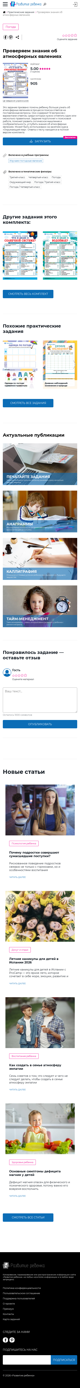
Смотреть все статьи (28, 1217)
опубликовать (40, 724)
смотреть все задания (28, 403)
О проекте (9, 1303)
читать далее (17, 877)
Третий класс (17, 177)
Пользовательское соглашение (21, 1293)
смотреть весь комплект (28, 294)
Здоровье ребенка (22, 1162)
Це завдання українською (16, 101)
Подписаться (64, 1360)
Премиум (8, 1308)
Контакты (8, 1314)
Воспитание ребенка (24, 1056)
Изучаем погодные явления (26, 160)
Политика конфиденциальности (22, 1288)
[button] (5, 255)
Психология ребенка (24, 843)
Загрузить (40, 141)
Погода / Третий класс (47, 182)
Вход (75, 4)
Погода (11, 27)
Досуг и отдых (20, 949)
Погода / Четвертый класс (25, 187)
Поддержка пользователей (19, 1298)
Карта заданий (11, 1319)
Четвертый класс (38, 177)
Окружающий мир (20, 182)
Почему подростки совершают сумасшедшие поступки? (34, 854)
